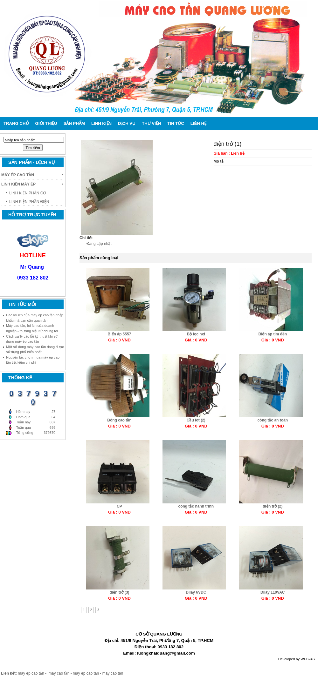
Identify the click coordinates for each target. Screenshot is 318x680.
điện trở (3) (119, 592)
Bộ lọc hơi (196, 334)
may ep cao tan (86, 673)
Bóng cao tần (119, 420)
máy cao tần (59, 673)
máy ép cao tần (31, 673)
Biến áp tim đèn (272, 334)
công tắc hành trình (196, 506)
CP (119, 506)
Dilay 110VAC (272, 592)
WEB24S (308, 659)
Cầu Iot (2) (196, 420)
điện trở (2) (272, 506)
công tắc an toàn (272, 420)
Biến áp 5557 (119, 334)
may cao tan (112, 673)
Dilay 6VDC (196, 592)
